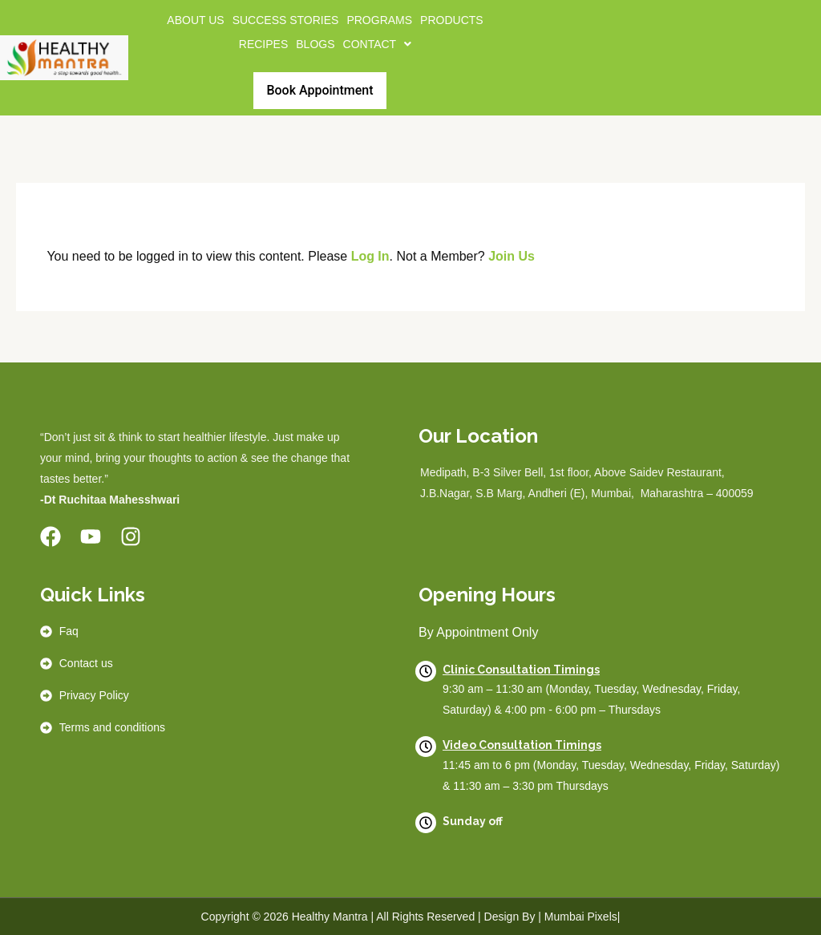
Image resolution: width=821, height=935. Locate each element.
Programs (379, 20)
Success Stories (286, 20)
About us (195, 20)
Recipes (263, 44)
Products (451, 20)
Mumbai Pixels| (582, 916)
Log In (370, 256)
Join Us (511, 256)
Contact (377, 44)
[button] (377, 44)
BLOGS (315, 44)
